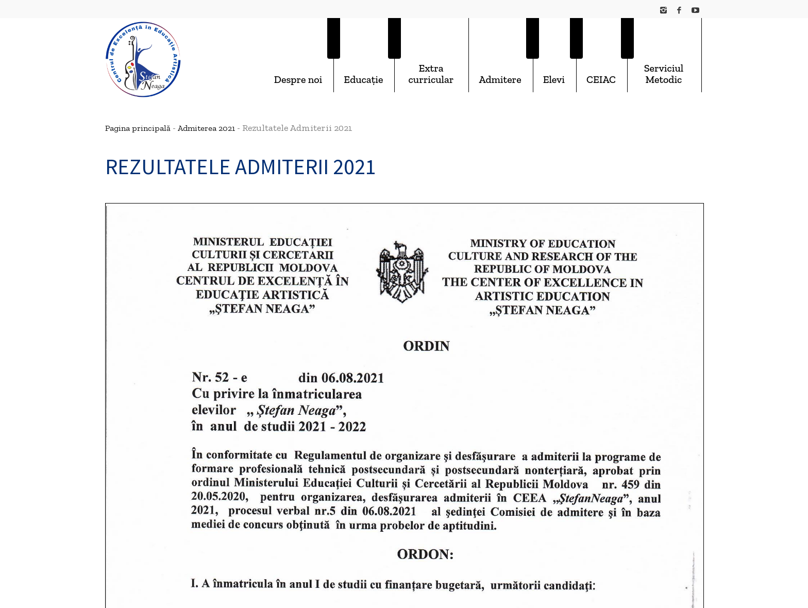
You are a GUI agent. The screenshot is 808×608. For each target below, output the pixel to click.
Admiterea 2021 (206, 128)
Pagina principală (138, 128)
